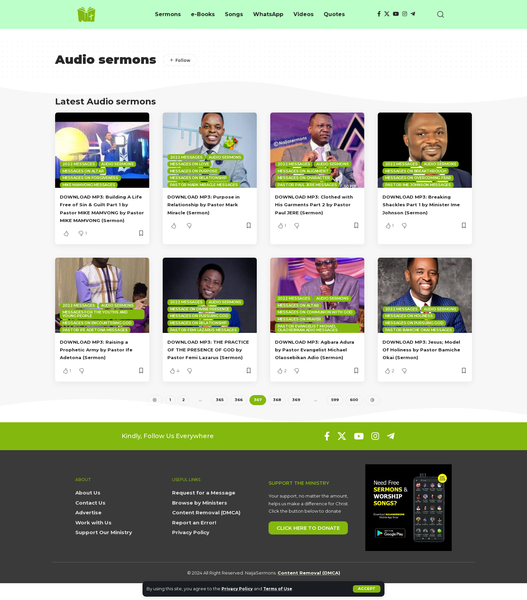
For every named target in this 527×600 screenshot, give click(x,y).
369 (296, 416)
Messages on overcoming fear (418, 177)
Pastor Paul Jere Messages (307, 184)
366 (238, 416)
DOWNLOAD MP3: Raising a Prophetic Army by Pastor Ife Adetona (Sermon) (102, 357)
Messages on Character (304, 177)
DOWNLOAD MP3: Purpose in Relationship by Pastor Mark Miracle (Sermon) (209, 204)
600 (353, 416)
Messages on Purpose (193, 171)
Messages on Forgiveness (90, 177)
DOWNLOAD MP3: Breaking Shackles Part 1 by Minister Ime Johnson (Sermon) (421, 204)
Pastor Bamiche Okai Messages (418, 337)
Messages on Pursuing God (199, 324)
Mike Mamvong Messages (89, 184)
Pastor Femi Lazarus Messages (203, 337)
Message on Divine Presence (200, 316)
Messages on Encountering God (97, 330)
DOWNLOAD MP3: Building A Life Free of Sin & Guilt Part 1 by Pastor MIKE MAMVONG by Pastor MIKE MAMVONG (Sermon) (102, 212)
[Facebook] (379, 13)
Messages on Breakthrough (415, 171)
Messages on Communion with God (315, 320)
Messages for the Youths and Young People (95, 322)
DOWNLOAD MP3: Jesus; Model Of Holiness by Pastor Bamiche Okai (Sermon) (423, 357)
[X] (386, 13)
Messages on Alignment (303, 171)
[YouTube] (396, 13)
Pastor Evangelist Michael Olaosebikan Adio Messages (308, 336)
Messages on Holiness (409, 324)
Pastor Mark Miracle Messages (204, 184)
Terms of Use (282, 588)
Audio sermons (117, 164)
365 (219, 416)
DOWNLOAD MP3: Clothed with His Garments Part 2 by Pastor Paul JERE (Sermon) (315, 204)
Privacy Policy (238, 588)
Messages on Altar (83, 171)
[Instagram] (405, 13)
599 (334, 416)
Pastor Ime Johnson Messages (418, 184)
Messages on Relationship (198, 177)
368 (276, 416)
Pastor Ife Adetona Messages (95, 337)
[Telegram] (413, 13)
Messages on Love (189, 164)
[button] (366, 589)
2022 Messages (79, 164)
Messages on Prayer (299, 327)
